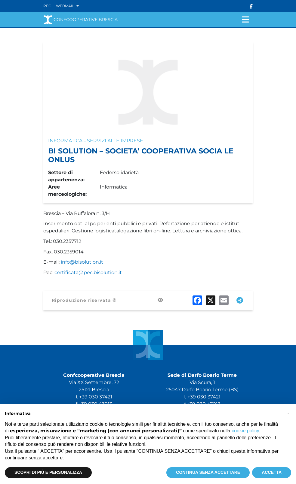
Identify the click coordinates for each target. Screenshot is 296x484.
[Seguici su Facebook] (251, 6)
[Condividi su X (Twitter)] (210, 300)
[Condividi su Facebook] (197, 300)
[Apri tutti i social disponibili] (239, 300)
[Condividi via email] (223, 300)
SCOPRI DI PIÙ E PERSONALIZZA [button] (48, 472)
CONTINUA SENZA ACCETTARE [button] (208, 472)
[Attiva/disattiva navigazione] (245, 19)
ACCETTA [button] (272, 472)
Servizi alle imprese (115, 141)
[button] (288, 413)
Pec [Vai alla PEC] (47, 6)
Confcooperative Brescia (80, 19)
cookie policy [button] (245, 430)
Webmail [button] (65, 6)
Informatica (65, 141)
